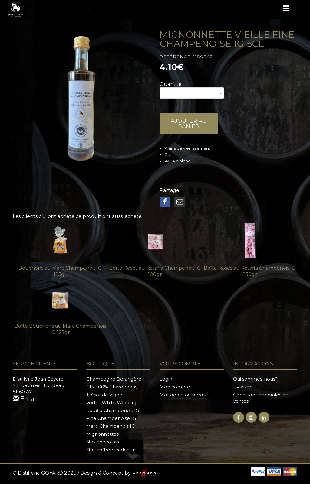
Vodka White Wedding (112, 402)
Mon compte (175, 387)
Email (25, 398)
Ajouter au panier (189, 124)
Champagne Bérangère (113, 379)
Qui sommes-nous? (255, 379)
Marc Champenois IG (110, 426)
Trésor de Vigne (104, 395)
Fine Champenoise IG (111, 418)
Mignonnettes (102, 434)
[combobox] (192, 93)
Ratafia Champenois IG (112, 410)
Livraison (242, 387)
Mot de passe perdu (183, 395)
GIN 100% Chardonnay (111, 387)
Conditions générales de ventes (261, 398)
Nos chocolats (102, 442)
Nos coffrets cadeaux (110, 450)
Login (166, 379)
